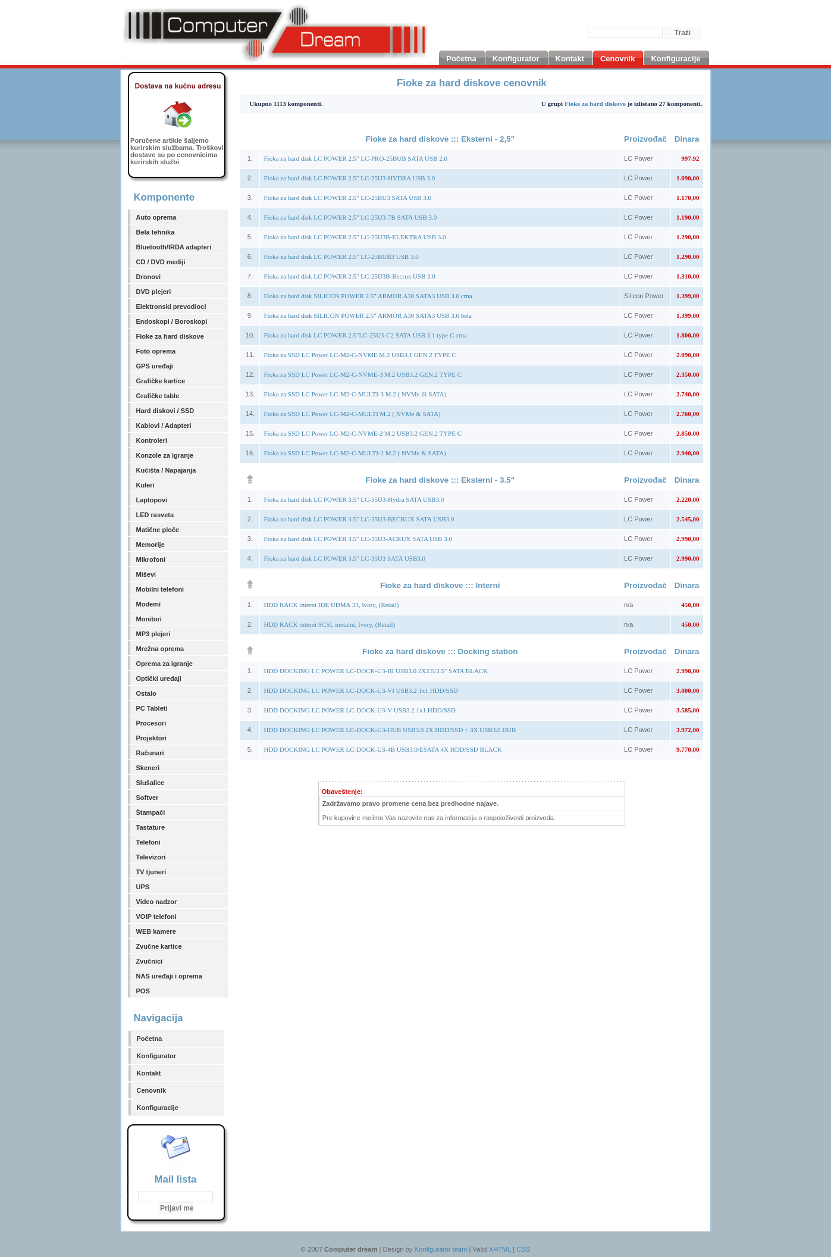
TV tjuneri (151, 871)
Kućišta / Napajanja (166, 470)
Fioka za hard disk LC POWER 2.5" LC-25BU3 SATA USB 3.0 (347, 197)
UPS (143, 886)
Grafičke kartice (161, 380)
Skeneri (148, 767)
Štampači (150, 812)
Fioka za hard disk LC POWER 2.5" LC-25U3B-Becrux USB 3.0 (349, 276)
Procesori (151, 723)
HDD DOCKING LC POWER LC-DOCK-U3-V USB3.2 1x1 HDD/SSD (359, 710)
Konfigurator (157, 1055)
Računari (150, 752)
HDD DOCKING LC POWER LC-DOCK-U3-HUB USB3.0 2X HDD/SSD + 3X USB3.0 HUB (390, 729)
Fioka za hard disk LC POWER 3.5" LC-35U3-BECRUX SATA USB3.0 (359, 519)
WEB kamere (156, 931)
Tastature (150, 827)
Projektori (151, 738)
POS (143, 991)
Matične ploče (158, 529)
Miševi (146, 574)
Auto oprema (156, 217)
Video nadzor (156, 901)
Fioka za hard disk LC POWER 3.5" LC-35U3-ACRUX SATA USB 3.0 (358, 538)
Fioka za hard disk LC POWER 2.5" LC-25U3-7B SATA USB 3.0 (350, 217)
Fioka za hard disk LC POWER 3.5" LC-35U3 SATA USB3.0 (344, 558)
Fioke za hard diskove (170, 336)
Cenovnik (152, 1090)
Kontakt (149, 1073)
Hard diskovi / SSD (165, 410)
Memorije (150, 544)
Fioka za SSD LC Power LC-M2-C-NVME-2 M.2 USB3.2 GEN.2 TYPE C (363, 433)
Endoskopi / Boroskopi (172, 321)
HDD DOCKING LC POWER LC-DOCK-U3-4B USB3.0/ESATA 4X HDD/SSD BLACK (382, 749)
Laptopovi (152, 500)
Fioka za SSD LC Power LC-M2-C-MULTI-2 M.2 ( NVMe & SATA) (355, 452)
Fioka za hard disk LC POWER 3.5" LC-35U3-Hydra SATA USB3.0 (354, 499)
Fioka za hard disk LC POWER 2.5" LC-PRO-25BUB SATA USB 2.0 (355, 158)
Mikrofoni (151, 559)
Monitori (149, 619)
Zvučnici (149, 961)
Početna (149, 1038)
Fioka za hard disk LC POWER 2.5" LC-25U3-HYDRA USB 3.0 (349, 178)
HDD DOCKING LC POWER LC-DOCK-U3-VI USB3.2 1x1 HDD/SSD (360, 690)
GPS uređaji (154, 366)
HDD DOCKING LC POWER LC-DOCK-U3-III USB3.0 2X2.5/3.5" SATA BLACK (376, 670)
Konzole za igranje (165, 455)
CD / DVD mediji (161, 261)
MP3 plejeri (153, 633)
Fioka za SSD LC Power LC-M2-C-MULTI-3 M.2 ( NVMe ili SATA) (355, 394)
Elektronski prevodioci (171, 306)
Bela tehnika (155, 232)
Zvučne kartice (159, 946)
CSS (523, 1249)
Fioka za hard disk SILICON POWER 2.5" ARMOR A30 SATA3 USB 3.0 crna (368, 295)
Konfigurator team (440, 1249)
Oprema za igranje (164, 663)
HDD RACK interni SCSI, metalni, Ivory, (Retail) (329, 624)
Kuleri (145, 485)
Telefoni (148, 842)
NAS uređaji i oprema (169, 976)
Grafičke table (158, 395)
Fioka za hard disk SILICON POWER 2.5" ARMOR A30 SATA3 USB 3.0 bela (368, 315)
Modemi (148, 604)
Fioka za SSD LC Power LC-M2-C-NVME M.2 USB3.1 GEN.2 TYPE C (360, 354)
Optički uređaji (158, 678)
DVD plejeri (153, 291)
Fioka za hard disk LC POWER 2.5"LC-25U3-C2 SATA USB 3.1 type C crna (365, 335)
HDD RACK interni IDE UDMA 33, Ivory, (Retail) (331, 604)
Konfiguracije (157, 1107)
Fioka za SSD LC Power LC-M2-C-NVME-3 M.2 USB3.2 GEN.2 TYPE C (363, 374)
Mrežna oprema (160, 648)
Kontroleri (152, 440)
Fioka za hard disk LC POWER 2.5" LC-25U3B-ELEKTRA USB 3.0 (355, 236)
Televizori (151, 857)
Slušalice (150, 782)
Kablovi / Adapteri (164, 425)
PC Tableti (152, 708)
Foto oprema (156, 351)
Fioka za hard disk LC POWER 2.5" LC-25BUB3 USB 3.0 (341, 256)
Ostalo (146, 693)
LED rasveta (155, 514)
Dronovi (148, 276)
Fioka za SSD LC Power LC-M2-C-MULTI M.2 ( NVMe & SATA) (352, 413)
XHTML (500, 1249)
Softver (147, 797)
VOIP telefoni (156, 916)
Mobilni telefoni (160, 589)
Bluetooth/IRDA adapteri (174, 247)
